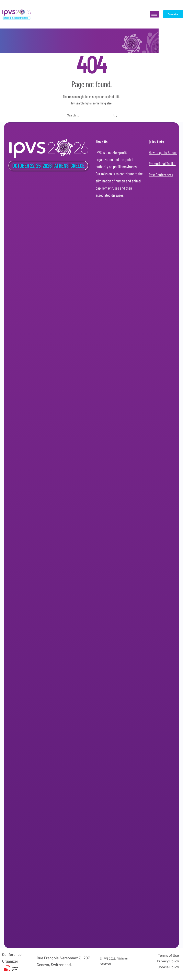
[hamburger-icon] (154, 14)
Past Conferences (161, 172)
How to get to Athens (163, 150)
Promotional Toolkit (162, 161)
